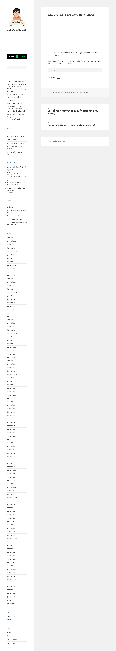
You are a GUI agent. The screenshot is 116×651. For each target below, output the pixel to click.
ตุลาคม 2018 (10, 542)
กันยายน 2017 (11, 586)
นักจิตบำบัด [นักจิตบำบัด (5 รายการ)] (14, 108)
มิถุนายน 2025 (11, 268)
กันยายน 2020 (11, 463)
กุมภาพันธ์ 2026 (11, 241)
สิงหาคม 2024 (11, 303)
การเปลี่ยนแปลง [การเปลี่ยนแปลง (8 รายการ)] (11, 84)
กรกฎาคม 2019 (11, 511)
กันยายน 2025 (11, 258)
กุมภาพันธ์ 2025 (11, 282)
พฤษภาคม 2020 (11, 477)
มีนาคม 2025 (10, 279)
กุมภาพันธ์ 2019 (11, 528)
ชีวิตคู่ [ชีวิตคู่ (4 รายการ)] (15, 106)
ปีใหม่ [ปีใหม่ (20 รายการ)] (17, 111)
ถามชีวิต (9, 133)
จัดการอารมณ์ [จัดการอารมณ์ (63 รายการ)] (14, 103)
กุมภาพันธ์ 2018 (11, 569)
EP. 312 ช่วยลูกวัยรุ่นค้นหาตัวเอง (16, 173)
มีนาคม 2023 (10, 361)
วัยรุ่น (86, 93)
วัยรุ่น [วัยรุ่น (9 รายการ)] (15, 114)
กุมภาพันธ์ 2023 (11, 364)
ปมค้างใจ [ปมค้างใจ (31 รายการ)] (11, 111)
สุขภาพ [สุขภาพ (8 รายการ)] (19, 117)
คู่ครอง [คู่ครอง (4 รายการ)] (8, 100)
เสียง (50, 93)
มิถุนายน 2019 (11, 515)
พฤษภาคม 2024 (11, 313)
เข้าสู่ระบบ (9, 633)
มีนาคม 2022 (10, 402)
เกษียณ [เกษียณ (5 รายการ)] (23, 117)
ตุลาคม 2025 (10, 255)
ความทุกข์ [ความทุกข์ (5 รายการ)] (25, 89)
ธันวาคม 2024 (11, 289)
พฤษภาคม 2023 (11, 354)
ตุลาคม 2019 (10, 501)
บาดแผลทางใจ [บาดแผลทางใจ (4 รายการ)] (20, 108)
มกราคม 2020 (11, 491)
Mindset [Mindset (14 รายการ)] (19, 82)
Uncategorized (11, 616)
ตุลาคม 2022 (10, 378)
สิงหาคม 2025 (11, 262)
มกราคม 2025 (11, 286)
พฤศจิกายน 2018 (12, 538)
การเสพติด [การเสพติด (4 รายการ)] (9, 86)
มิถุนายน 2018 (11, 556)
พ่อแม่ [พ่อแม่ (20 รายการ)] (22, 111)
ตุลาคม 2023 (10, 337)
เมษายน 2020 (11, 480)
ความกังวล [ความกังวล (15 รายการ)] (10, 89)
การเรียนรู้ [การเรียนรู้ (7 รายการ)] (23, 84)
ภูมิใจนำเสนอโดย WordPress (56, 141)
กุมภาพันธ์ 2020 (11, 487)
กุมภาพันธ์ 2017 (11, 597)
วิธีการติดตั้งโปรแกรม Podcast (15, 143)
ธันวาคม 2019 (11, 494)
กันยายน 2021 (11, 422)
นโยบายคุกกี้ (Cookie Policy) (15, 136)
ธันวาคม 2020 (11, 453)
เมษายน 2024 (11, 316)
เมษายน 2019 (11, 521)
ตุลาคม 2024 (10, 296)
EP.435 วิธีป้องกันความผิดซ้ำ (15, 219)
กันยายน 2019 (11, 504)
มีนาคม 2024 (10, 320)
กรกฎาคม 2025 (11, 265)
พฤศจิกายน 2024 (12, 292)
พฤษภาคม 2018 (11, 559)
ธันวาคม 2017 (11, 576)
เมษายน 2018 (11, 562)
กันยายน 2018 (11, 545)
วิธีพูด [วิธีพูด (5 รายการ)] (22, 114)
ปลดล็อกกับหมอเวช (16, 30)
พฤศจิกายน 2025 (12, 251)
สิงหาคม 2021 (11, 426)
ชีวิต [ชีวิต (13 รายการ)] (12, 106)
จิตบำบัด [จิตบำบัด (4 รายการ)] (24, 103)
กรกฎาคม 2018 (11, 552)
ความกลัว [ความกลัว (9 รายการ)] (18, 86)
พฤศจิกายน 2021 (12, 415)
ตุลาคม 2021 (10, 419)
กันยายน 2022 (11, 381)
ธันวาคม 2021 (11, 412)
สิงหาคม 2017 (11, 590)
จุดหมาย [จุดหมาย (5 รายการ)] (9, 106)
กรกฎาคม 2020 (11, 470)
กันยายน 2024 (11, 299)
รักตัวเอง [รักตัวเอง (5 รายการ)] (9, 114)
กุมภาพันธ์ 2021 (11, 446)
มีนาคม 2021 (10, 443)
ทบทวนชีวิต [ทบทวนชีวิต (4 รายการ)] (9, 108)
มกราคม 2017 (11, 600)
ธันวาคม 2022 (11, 371)
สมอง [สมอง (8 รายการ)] (15, 117)
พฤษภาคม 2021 (11, 436)
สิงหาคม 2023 (11, 344)
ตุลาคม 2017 (10, 583)
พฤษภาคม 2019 (11, 518)
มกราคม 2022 (11, 409)
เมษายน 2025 (11, 275)
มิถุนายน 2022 (11, 392)
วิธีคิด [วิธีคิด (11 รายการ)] (19, 114)
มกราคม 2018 (11, 573)
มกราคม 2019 (11, 532)
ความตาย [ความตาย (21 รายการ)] (18, 88)
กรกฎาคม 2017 (11, 593)
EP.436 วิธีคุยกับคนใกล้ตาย (14, 216)
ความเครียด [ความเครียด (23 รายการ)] (16, 97)
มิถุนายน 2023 (11, 351)
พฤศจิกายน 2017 (12, 580)
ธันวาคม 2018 (11, 535)
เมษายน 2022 (11, 398)
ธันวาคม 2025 (11, 248)
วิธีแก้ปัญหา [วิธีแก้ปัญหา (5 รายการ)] (9, 117)
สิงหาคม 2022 (11, 385)
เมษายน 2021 (10, 439)
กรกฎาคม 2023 (11, 347)
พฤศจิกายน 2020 (12, 456)
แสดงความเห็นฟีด (12, 640)
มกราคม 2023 (11, 368)
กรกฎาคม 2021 (11, 429)
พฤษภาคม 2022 (11, 395)
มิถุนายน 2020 (11, 474)
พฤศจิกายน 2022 (12, 374)
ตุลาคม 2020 (10, 460)
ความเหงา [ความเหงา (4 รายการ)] (23, 97)
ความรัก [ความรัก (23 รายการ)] (10, 91)
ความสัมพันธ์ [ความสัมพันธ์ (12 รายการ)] (11, 95)
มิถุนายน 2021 (11, 433)
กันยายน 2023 (11, 340)
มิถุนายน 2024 (11, 310)
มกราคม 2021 (11, 450)
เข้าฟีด (8, 636)
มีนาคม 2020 (10, 484)
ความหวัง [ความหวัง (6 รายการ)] (9, 97)
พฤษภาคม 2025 (11, 272)
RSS (58, 77)
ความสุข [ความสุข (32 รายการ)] (19, 94)
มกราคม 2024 (11, 327)
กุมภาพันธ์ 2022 (11, 405)
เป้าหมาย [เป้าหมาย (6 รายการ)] (9, 120)
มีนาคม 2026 (10, 238)
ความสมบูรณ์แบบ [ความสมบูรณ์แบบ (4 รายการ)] (17, 91)
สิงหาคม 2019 (11, 508)
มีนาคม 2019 (10, 525)
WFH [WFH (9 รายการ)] (23, 82)
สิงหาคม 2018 (11, 549)
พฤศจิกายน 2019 (12, 497)
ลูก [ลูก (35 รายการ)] (12, 114)
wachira (67, 93)
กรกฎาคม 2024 (11, 306)
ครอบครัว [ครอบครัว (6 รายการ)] (13, 86)
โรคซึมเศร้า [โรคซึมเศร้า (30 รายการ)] (16, 119)
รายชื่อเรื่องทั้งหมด (12, 140)
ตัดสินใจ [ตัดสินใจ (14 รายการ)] (19, 106)
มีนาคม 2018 (10, 566)
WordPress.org (11, 643)
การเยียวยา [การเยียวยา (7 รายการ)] (18, 84)
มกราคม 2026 (11, 245)
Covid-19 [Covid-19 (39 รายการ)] (11, 81)
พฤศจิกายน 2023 (12, 333)
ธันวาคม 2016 (11, 603)
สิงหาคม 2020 (11, 467)
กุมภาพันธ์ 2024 (11, 323)
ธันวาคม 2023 (11, 330)
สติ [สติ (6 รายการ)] (13, 117)
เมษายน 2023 (11, 357)
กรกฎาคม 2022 (11, 388)
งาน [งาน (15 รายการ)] (11, 100)
